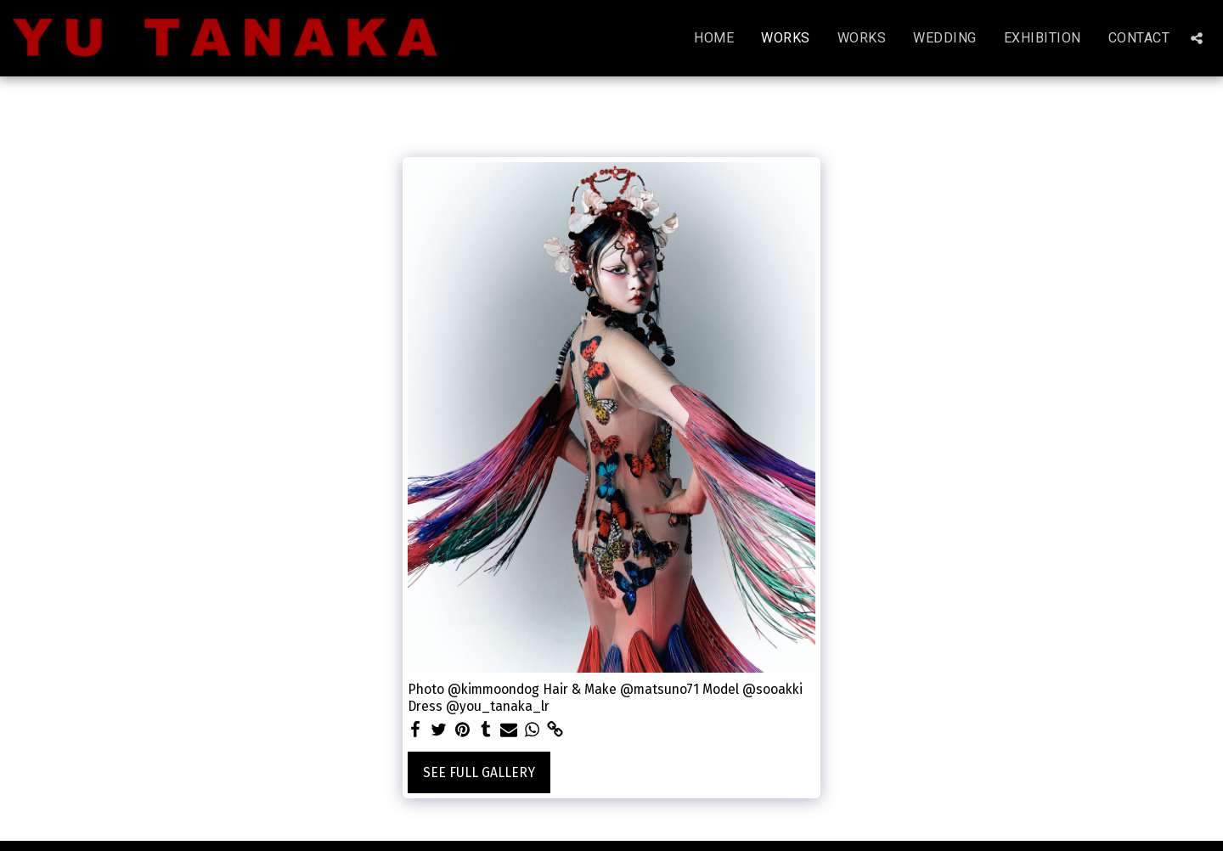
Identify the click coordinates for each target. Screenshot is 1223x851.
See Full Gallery (479, 772)
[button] (1196, 38)
